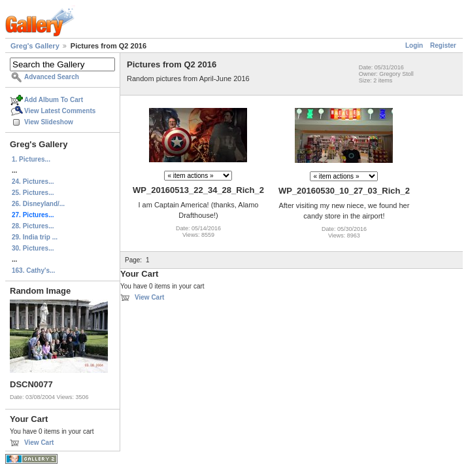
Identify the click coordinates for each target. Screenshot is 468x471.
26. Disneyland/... (38, 203)
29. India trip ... (35, 237)
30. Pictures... (33, 248)
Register (443, 45)
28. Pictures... (33, 226)
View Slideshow (48, 122)
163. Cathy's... (33, 270)
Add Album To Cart (53, 99)
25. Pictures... (33, 192)
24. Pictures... (33, 181)
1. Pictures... (31, 159)
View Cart (39, 442)
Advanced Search (51, 76)
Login (414, 45)
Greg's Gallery (34, 46)
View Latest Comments (59, 110)
